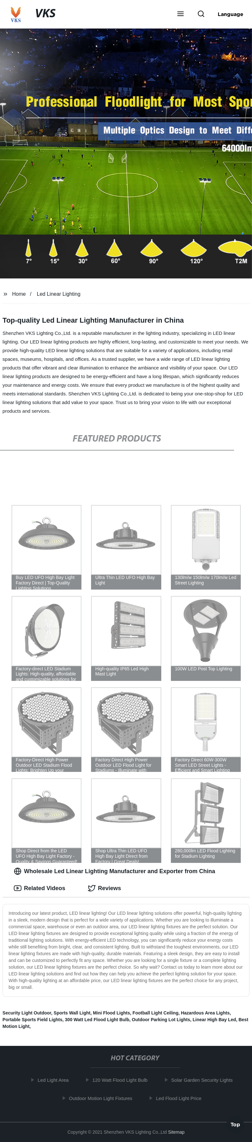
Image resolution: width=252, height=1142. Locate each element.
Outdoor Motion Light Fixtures (103, 1098)
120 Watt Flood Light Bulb (122, 1080)
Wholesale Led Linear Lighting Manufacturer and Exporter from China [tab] (114, 871)
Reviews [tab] (104, 888)
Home (19, 294)
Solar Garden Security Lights (204, 1080)
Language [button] (230, 14)
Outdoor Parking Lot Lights (161, 1019)
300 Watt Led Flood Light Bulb (97, 1019)
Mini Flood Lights (111, 1012)
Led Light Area (55, 1080)
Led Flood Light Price (181, 1098)
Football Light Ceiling (155, 1012)
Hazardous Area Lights (205, 1012)
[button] (180, 14)
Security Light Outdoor (27, 1012)
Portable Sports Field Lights (33, 1019)
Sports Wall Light (72, 1012)
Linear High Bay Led (214, 1019)
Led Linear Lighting (58, 294)
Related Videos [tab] (39, 888)
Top (235, 1125)
